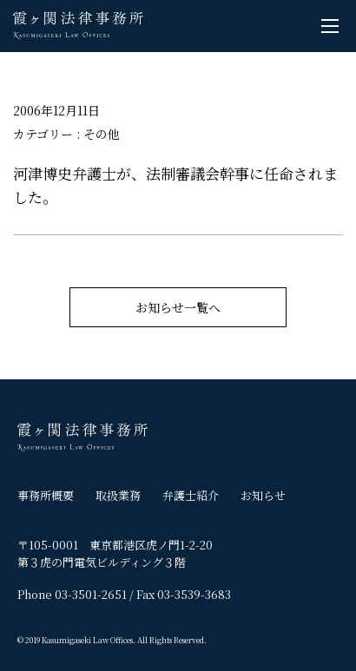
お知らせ (263, 495)
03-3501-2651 (91, 594)
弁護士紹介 (190, 495)
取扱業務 (118, 495)
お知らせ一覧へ (178, 307)
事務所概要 (45, 495)
